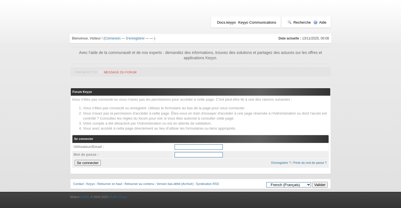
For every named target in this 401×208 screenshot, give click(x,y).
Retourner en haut (109, 183)
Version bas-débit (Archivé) (175, 183)
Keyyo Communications (257, 22)
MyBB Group (118, 197)
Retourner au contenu (139, 183)
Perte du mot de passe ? (310, 162)
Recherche (299, 22)
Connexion (113, 38)
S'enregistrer (135, 38)
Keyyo (90, 183)
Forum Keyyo (86, 72)
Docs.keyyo (226, 22)
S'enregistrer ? (281, 162)
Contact (78, 183)
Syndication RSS (207, 183)
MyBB (84, 197)
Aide (319, 22)
